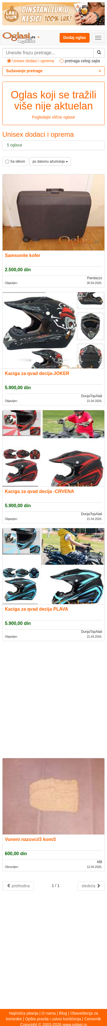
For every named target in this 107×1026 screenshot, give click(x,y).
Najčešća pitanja (23, 1013)
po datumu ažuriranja (50, 161)
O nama (49, 1013)
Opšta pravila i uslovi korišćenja (53, 1019)
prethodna (18, 886)
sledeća (91, 886)
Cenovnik (92, 1019)
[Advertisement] (53, 699)
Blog (63, 1013)
